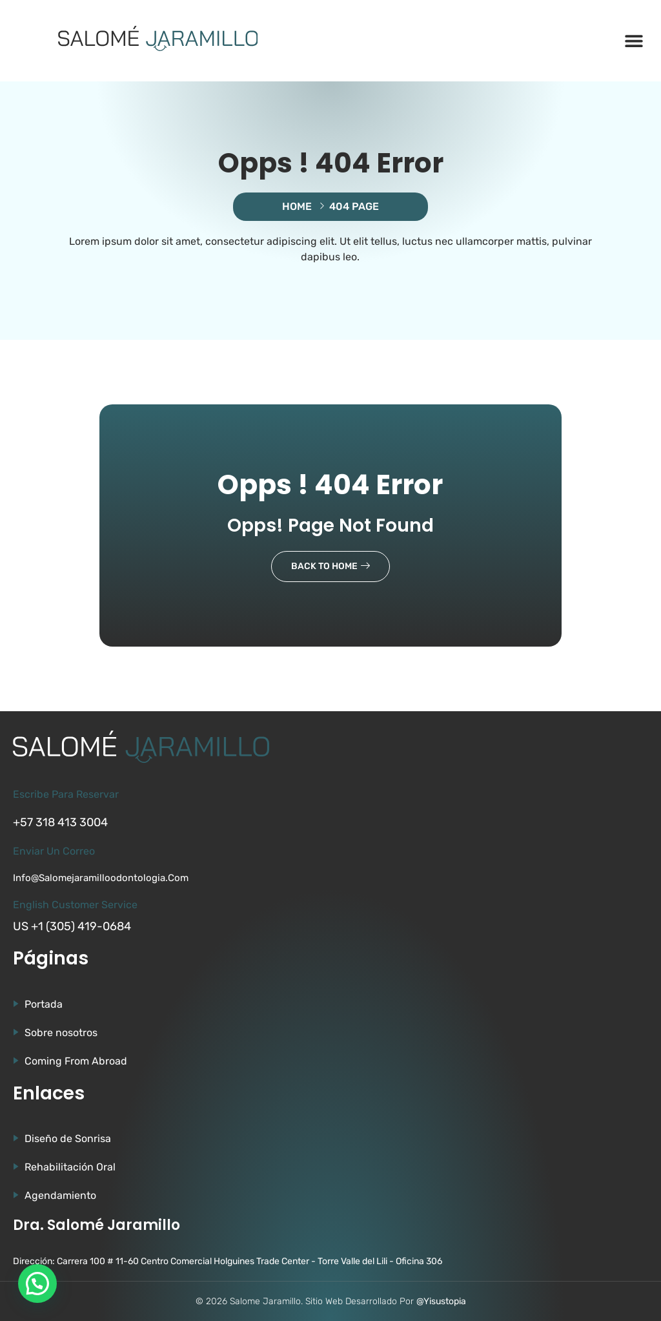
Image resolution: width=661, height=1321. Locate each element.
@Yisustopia (441, 1301)
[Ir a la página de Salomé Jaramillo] (158, 38)
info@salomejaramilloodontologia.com (100, 878)
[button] (633, 41)
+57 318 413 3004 (60, 822)
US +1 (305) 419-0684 (72, 926)
